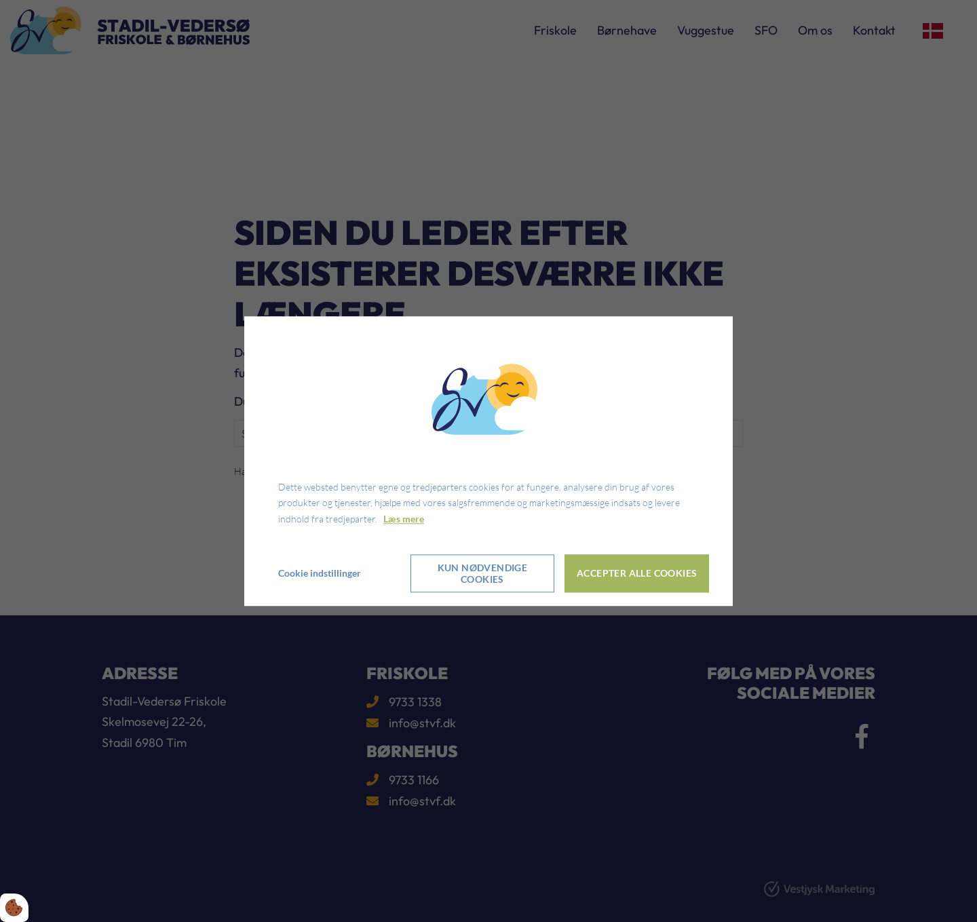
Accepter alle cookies (637, 573)
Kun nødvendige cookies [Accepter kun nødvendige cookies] (483, 573)
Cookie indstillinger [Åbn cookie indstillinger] (319, 573)
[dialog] (488, 461)
